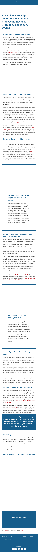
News (22, 530)
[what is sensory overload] (19, 459)
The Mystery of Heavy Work (21, 274)
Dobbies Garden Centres (29, 400)
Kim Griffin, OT (5, 530)
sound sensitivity (12, 407)
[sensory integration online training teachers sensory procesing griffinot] (19, 493)
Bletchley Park (19, 400)
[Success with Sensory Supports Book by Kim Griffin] (19, 476)
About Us (24, 536)
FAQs (28, 537)
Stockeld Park (8, 402)
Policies (31, 536)
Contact (34, 537)
